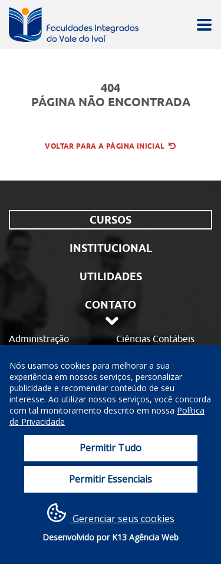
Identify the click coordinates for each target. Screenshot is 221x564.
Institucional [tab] (111, 248)
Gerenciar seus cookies (110, 514)
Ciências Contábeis (155, 338)
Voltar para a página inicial (110, 146)
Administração (39, 338)
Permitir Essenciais (110, 479)
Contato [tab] (110, 305)
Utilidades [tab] (111, 276)
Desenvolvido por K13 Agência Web (110, 537)
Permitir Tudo (110, 447)
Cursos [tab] (110, 220)
